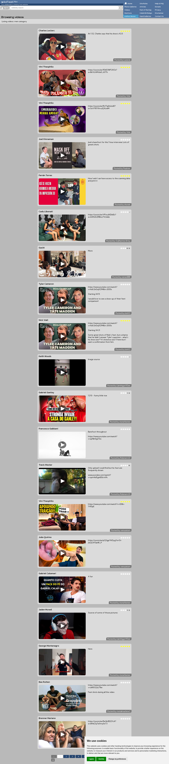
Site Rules (144, 3)
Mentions (128, 13)
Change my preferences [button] (117, 759)
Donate (158, 6)
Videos (127, 10)
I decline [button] (101, 759)
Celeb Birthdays (146, 13)
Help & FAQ (159, 3)
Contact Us (159, 16)
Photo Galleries (130, 6)
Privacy (158, 10)
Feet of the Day (146, 10)
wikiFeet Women (130, 16)
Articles (143, 6)
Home (130, 3)
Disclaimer (159, 13)
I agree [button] (91, 759)
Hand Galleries (145, 16)
